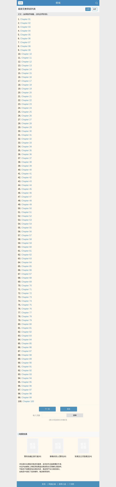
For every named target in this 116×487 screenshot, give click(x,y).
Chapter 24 (26, 108)
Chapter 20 (26, 92)
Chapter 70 (26, 285)
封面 (20, 3)
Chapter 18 (26, 85)
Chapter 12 (26, 62)
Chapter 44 (26, 185)
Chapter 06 (25, 38)
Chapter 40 (26, 170)
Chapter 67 (26, 274)
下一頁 (47, 409)
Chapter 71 (26, 289)
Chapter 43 (26, 181)
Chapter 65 (26, 266)
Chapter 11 (26, 58)
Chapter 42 (26, 177)
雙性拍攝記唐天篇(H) (32, 456)
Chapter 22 (26, 100)
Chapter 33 (26, 143)
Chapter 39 (26, 166)
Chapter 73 (26, 297)
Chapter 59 (26, 243)
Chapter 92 (26, 370)
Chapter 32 (26, 139)
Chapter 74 (26, 301)
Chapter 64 (26, 262)
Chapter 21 (26, 96)
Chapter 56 (26, 231)
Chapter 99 (26, 397)
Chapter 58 (26, 239)
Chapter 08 (25, 46)
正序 (88, 9)
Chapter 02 (25, 23)
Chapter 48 (26, 201)
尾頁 (68, 409)
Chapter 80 (26, 324)
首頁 (44, 484)
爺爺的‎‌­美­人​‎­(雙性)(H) (58, 456)
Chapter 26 (26, 116)
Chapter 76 (26, 309)
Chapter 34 (26, 147)
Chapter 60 (26, 247)
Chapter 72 (26, 293)
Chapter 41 (26, 174)
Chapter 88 (26, 355)
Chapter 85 (26, 343)
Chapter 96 (26, 386)
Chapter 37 (26, 158)
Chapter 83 (26, 336)
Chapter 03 (25, 27)
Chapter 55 (26, 228)
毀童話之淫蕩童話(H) (83, 456)
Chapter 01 (25, 19)
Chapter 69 (26, 282)
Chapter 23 (26, 104)
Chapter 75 (26, 305)
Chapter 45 (26, 189)
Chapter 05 (25, 35)
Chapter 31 (26, 135)
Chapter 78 (26, 316)
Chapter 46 (26, 193)
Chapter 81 (26, 328)
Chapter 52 (26, 216)
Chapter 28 (26, 123)
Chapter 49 (26, 204)
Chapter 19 (26, 89)
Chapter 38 (26, 162)
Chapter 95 (26, 382)
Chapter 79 (26, 320)
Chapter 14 (26, 69)
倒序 (94, 9)
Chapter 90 (26, 363)
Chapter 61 (26, 251)
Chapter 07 (25, 42)
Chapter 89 (26, 359)
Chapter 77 (26, 312)
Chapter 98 (26, 394)
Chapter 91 (26, 367)
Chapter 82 (26, 332)
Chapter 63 (26, 258)
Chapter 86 (26, 347)
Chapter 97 (26, 390)
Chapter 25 (26, 112)
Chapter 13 (26, 65)
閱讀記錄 (52, 484)
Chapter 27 (26, 120)
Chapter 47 (26, 197)
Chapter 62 (26, 255)
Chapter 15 (26, 73)
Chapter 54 (26, 224)
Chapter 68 (26, 278)
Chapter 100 (28, 401)
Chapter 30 (26, 131)
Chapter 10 (26, 54)
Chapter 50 (26, 208)
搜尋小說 (62, 484)
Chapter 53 (26, 220)
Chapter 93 (26, 374)
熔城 (58, 3)
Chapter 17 (26, 81)
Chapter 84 (26, 340)
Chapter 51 (26, 212)
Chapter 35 (26, 150)
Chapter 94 (26, 378)
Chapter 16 (26, 77)
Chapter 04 (25, 31)
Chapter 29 (26, 127)
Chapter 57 (26, 235)
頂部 (71, 484)
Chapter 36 (26, 154)
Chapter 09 (25, 50)
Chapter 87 (26, 351)
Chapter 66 (26, 270)
